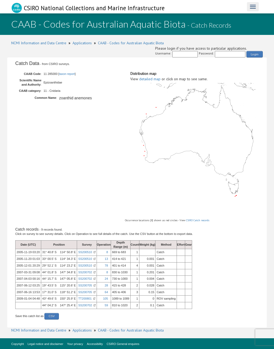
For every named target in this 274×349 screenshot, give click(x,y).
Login (254, 54)
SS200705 (85, 285)
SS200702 (85, 272)
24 (106, 278)
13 (106, 258)
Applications (82, 43)
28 (106, 285)
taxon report (67, 73)
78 (106, 265)
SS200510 (85, 252)
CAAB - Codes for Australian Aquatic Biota (131, 43)
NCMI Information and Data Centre (38, 43)
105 (105, 298)
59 (106, 305)
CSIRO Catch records (197, 220)
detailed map (150, 79)
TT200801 (85, 298)
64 (106, 292)
